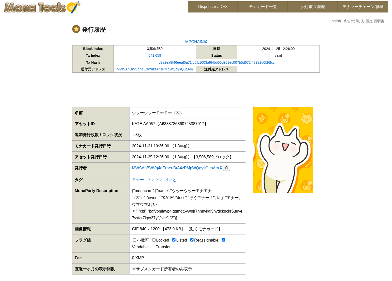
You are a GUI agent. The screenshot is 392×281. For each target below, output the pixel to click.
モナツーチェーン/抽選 (363, 6)
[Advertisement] (196, 89)
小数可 (141, 240)
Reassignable (204, 240)
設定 (369, 21)
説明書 (379, 21)
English (335, 21)
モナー (138, 180)
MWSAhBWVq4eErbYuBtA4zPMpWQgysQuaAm (155, 69)
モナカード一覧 (263, 6)
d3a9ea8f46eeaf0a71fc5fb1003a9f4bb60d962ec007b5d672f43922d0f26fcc (216, 62)
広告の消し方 (354, 21)
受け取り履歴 (313, 6)
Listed (179, 240)
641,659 (154, 55)
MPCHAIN (194, 42)
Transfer (161, 247)
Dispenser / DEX (213, 6)
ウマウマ (154, 180)
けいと (170, 180)
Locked (160, 240)
